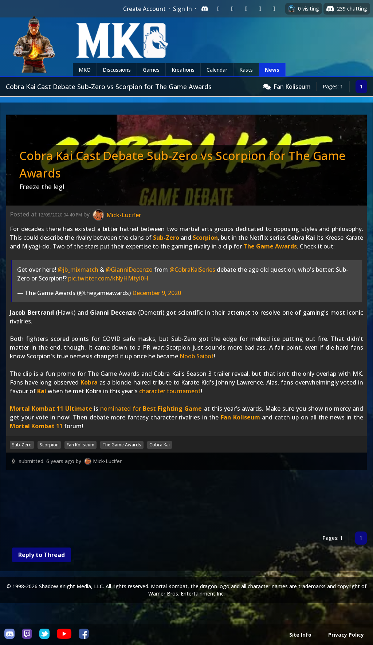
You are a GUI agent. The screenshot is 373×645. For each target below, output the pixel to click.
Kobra (89, 382)
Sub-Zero (166, 238)
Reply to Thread (41, 555)
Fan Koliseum (292, 87)
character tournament (170, 391)
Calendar (217, 69)
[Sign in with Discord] (204, 8)
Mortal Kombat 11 (36, 426)
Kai (41, 391)
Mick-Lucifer (107, 461)
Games (151, 69)
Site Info (300, 634)
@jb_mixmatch (78, 270)
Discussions (117, 69)
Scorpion (205, 238)
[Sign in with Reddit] (246, 8)
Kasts (246, 69)
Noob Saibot (197, 356)
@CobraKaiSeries (192, 270)
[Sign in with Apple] (260, 8)
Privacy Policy (346, 634)
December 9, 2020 (156, 293)
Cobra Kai (159, 445)
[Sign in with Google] (232, 8)
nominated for (151, 409)
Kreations (183, 69)
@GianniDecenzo (129, 270)
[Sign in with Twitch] (218, 8)
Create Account (144, 9)
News (272, 69)
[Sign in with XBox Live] (273, 8)
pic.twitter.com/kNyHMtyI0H (108, 278)
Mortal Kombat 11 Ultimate (51, 409)
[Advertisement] (186, 502)
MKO (85, 69)
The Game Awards (270, 246)
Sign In (182, 9)
